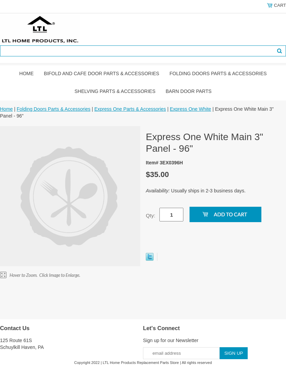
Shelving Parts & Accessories (115, 91)
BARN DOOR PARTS (188, 91)
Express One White (190, 109)
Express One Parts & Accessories (130, 109)
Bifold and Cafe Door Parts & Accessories (101, 73)
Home (26, 73)
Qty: (150, 215)
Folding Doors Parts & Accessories (217, 73)
